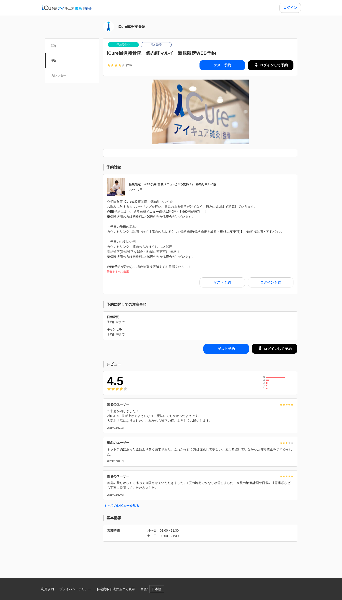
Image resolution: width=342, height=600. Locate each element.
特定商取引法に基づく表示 (116, 589)
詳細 (54, 46)
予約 (54, 60)
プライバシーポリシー (75, 589)
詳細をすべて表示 (118, 271)
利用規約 (47, 589)
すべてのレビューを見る (121, 505)
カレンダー (58, 75)
